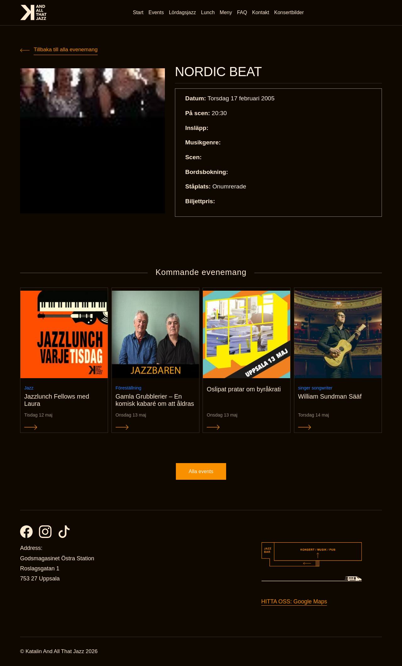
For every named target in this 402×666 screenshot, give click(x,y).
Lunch (208, 12)
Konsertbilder (289, 12)
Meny (226, 12)
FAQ (242, 12)
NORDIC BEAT (218, 71)
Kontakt (260, 12)
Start (138, 12)
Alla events (201, 471)
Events (156, 12)
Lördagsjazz (182, 12)
